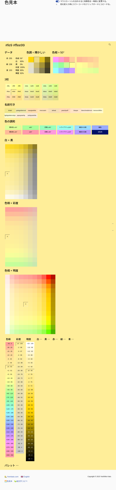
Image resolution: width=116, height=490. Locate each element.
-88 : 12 (19, 439)
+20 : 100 (30, 343)
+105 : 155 (9, 405)
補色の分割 (82, 127)
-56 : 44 (19, 409)
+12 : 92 (30, 351)
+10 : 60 (10, 378)
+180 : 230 (9, 424)
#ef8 (37, 86)
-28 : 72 (19, 378)
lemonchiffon (97, 110)
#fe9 (13, 91)
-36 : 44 (30, 416)
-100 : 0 (19, 451)
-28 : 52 (30, 405)
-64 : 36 (19, 416)
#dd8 (55, 97)
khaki (10, 110)
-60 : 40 (19, 413)
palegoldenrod (21, 110)
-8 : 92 (20, 359)
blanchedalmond (86, 110)
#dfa (44, 86)
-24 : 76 (19, 374)
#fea (8, 91)
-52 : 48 (19, 405)
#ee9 (32, 91)
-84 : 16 (19, 436)
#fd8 (19, 97)
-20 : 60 (30, 397)
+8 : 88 (30, 355)
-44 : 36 (30, 424)
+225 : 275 (9, 436)
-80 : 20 (19, 432)
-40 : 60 (19, 390)
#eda (26, 97)
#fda (8, 97)
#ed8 (37, 97)
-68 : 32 (19, 420)
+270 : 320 (9, 447)
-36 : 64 (19, 386)
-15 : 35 (9, 351)
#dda (44, 97)
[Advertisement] (58, 24)
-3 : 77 (30, 378)
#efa (26, 86)
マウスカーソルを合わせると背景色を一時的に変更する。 (84, 1)
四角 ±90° (48, 127)
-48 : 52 (19, 397)
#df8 (55, 86)
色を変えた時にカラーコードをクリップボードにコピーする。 (85, 4)
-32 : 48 (30, 413)
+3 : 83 (30, 363)
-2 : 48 (10, 363)
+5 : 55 (9, 374)
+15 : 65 (10, 382)
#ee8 (37, 91)
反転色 (100, 132)
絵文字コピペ (20, 481)
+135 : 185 (9, 413)
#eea (26, 91)
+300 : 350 (9, 455)
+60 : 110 (10, 393)
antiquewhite (32, 115)
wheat (54, 110)
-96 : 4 (20, 447)
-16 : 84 (19, 367)
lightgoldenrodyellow (10, 115)
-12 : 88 (19, 363)
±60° (30, 127)
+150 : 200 (9, 416)
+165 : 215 (9, 420)
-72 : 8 (30, 451)
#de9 (50, 91)
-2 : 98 (20, 347)
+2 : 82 (30, 367)
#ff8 (19, 86)
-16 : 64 (30, 393)
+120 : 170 (9, 409)
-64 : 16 (30, 443)
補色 (100, 127)
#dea (44, 91)
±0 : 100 (20, 343)
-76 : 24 (19, 428)
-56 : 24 (30, 436)
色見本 (8, 481)
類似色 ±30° (13, 127)
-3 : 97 (20, 351)
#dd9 (50, 97)
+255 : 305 (9, 443)
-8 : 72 (30, 386)
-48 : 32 (30, 428)
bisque (76, 110)
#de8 (55, 91)
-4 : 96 (20, 355)
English (25, 477)
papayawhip (21, 115)
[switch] (57, 1)
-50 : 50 (19, 401)
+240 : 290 (9, 439)
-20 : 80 (19, 370)
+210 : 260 (9, 432)
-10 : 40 (9, 355)
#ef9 (31, 86)
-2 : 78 (30, 374)
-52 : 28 (30, 432)
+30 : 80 (10, 386)
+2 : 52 (9, 370)
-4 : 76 (30, 382)
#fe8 (19, 91)
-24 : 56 (30, 401)
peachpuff (65, 110)
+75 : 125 (10, 397)
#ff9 (13, 86)
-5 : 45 (10, 359)
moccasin (43, 110)
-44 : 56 (19, 393)
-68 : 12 (30, 447)
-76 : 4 (30, 455)
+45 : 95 (10, 390)
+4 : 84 (30, 359)
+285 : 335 (9, 451)
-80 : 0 (30, 459)
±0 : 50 (9, 367)
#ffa (8, 86)
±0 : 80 (30, 370)
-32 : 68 (19, 382)
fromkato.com (11, 477)
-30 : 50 (30, 409)
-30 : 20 (9, 347)
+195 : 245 (9, 428)
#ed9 (32, 97)
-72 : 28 (19, 424)
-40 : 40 (30, 420)
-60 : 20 (30, 439)
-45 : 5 (10, 343)
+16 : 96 (30, 347)
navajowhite (32, 110)
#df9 (50, 86)
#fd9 (13, 97)
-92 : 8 (20, 443)
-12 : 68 (30, 390)
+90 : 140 (10, 401)
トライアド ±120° (65, 127)
